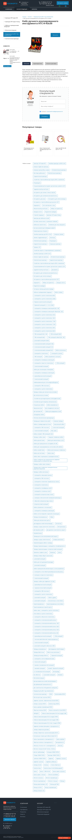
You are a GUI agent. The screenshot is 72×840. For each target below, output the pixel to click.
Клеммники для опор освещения (57, 224)
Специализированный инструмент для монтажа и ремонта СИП (49, 186)
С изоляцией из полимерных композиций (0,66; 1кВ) (46, 308)
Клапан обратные (55, 765)
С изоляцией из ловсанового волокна (43, 475)
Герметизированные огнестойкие (55, 604)
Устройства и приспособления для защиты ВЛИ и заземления (49, 179)
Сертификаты (23, 809)
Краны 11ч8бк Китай (45, 771)
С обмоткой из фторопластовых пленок (43, 501)
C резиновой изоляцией (39, 600)
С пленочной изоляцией (58, 427)
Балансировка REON (60, 694)
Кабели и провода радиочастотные (42, 424)
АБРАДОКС (36, 713)
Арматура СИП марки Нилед (12, 21)
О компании (8, 9)
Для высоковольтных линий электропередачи (45, 681)
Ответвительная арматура (54, 173)
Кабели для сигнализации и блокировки (43, 369)
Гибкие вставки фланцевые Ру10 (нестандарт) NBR (54, 713)
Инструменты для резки (39, 199)
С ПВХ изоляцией (38, 356)
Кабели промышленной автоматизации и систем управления (49, 568)
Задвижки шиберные (51, 761)
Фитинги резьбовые (53, 774)
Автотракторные (61, 526)
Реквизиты (23, 811)
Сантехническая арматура (12, 38)
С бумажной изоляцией (56, 655)
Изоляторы (52, 237)
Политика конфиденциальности (10, 837)
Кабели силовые (59, 292)
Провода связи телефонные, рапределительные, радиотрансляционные (45, 468)
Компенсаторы (37, 768)
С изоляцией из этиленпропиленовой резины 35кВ (46, 629)
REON (50, 694)
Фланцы (62, 781)
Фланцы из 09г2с (38, 787)
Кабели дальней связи (39, 440)
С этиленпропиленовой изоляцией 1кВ (43, 347)
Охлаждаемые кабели (39, 414)
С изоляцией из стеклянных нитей (42, 491)
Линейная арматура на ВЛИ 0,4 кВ (57, 163)
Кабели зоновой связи (39, 450)
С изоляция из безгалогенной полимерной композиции (47, 497)
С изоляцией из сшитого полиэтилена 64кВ (44, 331)
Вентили (60, 745)
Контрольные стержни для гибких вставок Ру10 (45, 736)
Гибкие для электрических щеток (42, 520)
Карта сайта (20, 837)
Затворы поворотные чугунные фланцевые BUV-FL (46, 732)
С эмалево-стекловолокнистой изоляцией (44, 665)
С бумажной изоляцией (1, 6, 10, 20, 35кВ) (43, 305)
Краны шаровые (60, 739)
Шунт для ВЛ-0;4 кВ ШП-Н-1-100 (61, 148)
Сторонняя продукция (43, 814)
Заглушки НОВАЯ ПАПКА (53, 752)
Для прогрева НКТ (38, 411)
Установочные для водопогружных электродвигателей (47, 398)
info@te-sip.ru (8, 823)
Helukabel (60, 674)
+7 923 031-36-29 (46, 4)
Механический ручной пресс (41, 208)
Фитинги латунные (38, 777)
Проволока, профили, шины (40, 552)
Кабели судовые (52, 597)
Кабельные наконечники (40, 224)
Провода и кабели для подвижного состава (44, 581)
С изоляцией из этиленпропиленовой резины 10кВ (46, 623)
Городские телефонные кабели (55, 437)
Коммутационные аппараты (40, 231)
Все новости (7, 66)
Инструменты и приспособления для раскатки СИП (46, 202)
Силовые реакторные (58, 539)
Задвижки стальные (61, 758)
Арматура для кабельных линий (41, 218)
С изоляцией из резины (56, 353)
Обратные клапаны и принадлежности (43, 742)
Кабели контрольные (61, 350)
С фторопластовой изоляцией (41, 504)
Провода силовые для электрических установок (45, 392)
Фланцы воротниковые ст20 (40, 784)
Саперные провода (58, 421)
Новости (22, 814)
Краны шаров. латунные (59, 771)
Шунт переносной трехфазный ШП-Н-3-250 (45, 149)
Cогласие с (52, 111)
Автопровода (56, 671)
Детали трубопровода (39, 752)
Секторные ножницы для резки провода (43, 289)
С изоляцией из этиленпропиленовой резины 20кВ (46, 626)
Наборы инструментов (56, 208)
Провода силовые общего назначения (43, 555)
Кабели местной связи (39, 453)
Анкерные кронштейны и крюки (41, 170)
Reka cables (54, 430)
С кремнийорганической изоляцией (42, 636)
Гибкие (51, 517)
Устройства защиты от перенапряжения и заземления (47, 250)
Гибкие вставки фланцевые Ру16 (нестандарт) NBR (46, 720)
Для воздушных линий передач (56, 649)
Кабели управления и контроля (52, 356)
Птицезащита (37, 183)
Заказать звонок (50, 5)
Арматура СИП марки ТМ (44, 809)
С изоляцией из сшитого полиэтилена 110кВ (44, 321)
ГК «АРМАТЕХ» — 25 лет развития (14, 52)
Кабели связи (50, 453)
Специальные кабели (39, 405)
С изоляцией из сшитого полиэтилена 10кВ (44, 318)
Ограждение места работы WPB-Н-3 (29, 148)
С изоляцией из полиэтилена (41, 353)
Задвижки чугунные (38, 761)
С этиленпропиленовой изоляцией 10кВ (43, 343)
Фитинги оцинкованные (39, 781)
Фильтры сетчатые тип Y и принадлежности (44, 745)
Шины (59, 552)
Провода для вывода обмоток (41, 655)
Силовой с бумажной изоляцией (55, 668)
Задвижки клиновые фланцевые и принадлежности (46, 726)
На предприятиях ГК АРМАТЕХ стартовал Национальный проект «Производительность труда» (15, 60)
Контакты (34, 9)
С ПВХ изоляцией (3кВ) (55, 334)
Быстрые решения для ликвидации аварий (44, 228)
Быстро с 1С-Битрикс (63, 837)
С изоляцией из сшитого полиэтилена (43, 389)
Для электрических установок (41, 395)
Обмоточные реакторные (53, 652)
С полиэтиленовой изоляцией (41, 366)
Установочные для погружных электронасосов (45, 401)
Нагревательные (38, 533)
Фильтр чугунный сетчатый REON (57, 710)
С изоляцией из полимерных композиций (44, 360)
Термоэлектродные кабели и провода (43, 542)
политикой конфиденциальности (55, 111)
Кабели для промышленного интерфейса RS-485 (45, 443)
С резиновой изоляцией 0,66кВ (41, 340)
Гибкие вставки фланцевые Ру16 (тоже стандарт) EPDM (47, 723)
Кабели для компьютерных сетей (55, 440)
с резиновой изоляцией (39, 559)
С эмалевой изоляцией (39, 668)
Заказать (55, 35)
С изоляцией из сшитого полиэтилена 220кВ (44, 298)
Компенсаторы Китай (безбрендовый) (53, 768)
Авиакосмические (38, 408)
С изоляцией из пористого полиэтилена (43, 363)
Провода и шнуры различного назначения (44, 526)
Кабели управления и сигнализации (42, 507)
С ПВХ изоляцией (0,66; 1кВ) (40, 334)
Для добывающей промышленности (42, 684)
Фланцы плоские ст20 (39, 790)
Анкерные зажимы (58, 234)
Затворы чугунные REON (40, 703)
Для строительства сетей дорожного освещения (45, 687)
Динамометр (55, 269)
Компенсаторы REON (54, 703)
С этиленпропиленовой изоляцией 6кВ (43, 350)
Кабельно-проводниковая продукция (11, 26)
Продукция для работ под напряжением (11, 34)
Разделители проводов (50, 211)
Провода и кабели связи (39, 437)
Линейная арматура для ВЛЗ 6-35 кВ (42, 234)
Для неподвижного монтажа (52, 408)
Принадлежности (60, 742)
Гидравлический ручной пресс (41, 189)
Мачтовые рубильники (39, 173)
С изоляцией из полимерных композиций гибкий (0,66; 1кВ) (48, 311)
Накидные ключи (38, 211)
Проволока (52, 552)
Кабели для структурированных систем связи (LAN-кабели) (48, 446)
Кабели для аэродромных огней (53, 411)
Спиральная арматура (55, 244)
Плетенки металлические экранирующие (44, 417)
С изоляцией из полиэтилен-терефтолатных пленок (46, 481)
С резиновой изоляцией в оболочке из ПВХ (44, 645)
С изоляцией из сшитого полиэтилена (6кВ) (44, 295)
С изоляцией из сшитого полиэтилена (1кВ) (44, 314)
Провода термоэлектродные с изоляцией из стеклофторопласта (49, 546)
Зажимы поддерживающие (40, 237)
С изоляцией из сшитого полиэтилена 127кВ (44, 324)
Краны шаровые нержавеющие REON (43, 707)
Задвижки (51, 758)
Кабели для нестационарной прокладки (43, 562)
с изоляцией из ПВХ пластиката (41, 478)
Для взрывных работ (39, 530)
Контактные (58, 523)
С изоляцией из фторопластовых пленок (43, 494)
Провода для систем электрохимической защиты (46, 536)
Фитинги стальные (52, 781)
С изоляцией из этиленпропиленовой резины (45, 620)
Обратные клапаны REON (40, 710)
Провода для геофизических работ (42, 421)
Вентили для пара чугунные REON (42, 697)
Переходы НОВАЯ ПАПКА (54, 755)
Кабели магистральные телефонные (56, 450)
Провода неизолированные (40, 517)
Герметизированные (39, 604)
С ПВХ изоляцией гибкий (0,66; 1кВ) (55, 337)
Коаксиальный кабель (59, 424)
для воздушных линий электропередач (43, 523)
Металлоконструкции (10, 30)
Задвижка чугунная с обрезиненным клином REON (46, 700)
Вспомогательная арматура (59, 170)
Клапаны (46, 765)
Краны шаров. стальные (40, 774)
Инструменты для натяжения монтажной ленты (45, 195)
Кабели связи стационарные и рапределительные (46, 456)
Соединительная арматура (40, 176)
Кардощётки (37, 205)
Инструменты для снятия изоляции (57, 199)
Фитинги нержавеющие (51, 777)
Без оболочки (37, 674)
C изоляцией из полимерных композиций (44, 372)
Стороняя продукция (39, 215)
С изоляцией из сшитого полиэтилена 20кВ (44, 327)
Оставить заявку (63, 3)
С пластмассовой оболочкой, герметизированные (46, 639)
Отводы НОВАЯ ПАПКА (39, 755)
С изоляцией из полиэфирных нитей (43, 488)
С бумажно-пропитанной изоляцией (42, 302)
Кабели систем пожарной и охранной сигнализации (46, 513)
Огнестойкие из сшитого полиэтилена (43, 613)
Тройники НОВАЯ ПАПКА (40, 758)
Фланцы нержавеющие (50, 787)
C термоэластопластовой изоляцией (42, 588)
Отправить (45, 116)
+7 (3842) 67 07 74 (46, 2)
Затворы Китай (37, 765)
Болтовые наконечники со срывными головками (45, 221)
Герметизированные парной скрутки (43, 607)
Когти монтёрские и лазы (49, 205)
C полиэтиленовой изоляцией (41, 379)
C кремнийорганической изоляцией (42, 376)
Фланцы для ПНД (54, 784)
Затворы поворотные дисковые (41, 729)
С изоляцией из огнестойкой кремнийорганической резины (48, 571)
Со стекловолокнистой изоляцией (42, 671)
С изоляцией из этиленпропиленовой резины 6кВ (46, 633)
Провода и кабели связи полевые (42, 464)
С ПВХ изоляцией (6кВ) (39, 337)
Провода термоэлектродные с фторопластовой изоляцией (48, 549)
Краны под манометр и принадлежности (44, 739)
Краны (35, 771)
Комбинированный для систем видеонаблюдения (46, 382)
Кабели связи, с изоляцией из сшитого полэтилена (46, 610)
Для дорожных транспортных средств (56, 530)
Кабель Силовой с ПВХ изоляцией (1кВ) (43, 434)
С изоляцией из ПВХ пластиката (41, 385)
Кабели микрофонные (52, 405)
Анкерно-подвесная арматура (41, 166)
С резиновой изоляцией (39, 597)
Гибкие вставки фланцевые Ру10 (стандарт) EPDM (46, 716)
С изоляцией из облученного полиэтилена (44, 616)
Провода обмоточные (39, 652)
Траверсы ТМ (37, 247)
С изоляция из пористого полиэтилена (43, 575)
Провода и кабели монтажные (41, 472)
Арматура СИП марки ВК (11, 18)
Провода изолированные (40, 649)
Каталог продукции (22, 9)
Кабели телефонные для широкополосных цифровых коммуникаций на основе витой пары (46, 460)
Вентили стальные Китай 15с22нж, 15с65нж (44, 749)
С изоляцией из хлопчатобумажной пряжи (44, 658)
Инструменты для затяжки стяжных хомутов (44, 192)
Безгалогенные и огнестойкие (55, 600)
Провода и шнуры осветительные (42, 539)
